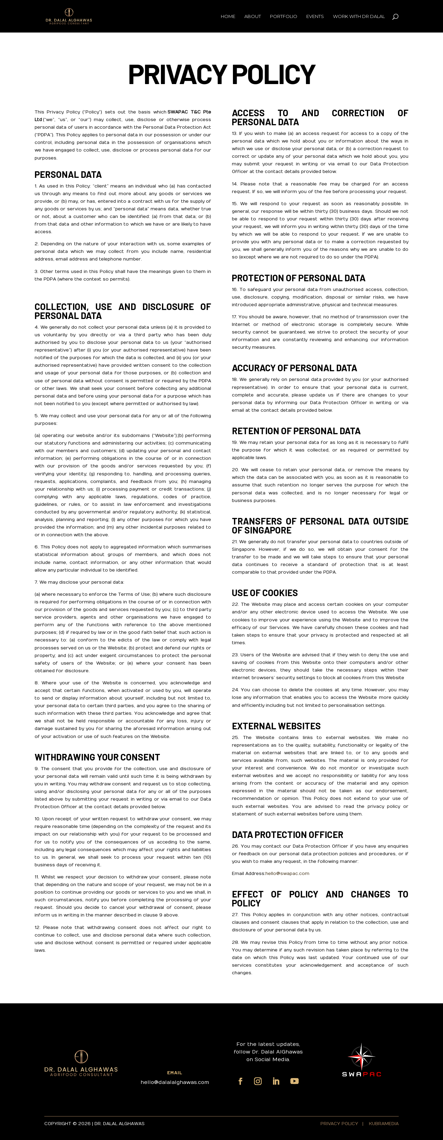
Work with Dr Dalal (359, 16)
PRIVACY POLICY (340, 1124)
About (252, 16)
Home (228, 16)
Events (315, 16)
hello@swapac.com (287, 873)
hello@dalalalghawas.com (175, 1082)
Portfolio (283, 16)
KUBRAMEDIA (384, 1124)
